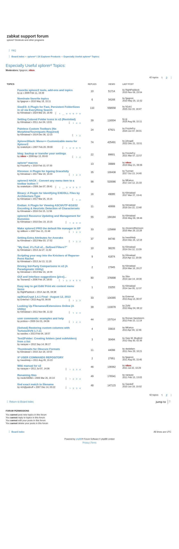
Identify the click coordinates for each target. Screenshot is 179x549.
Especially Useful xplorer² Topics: (36, 65)
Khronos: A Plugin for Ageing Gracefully (43, 171)
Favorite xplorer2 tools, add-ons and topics (45, 90)
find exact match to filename (35, 384)
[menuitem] (12, 50)
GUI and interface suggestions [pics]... (41, 276)
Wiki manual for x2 (29, 365)
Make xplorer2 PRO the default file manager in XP (49, 228)
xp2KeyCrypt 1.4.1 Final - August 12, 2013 (43, 296)
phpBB (79, 439)
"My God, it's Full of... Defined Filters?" (42, 247)
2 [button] (166, 77)
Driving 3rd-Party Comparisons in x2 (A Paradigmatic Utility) (42, 268)
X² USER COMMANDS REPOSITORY (40, 357)
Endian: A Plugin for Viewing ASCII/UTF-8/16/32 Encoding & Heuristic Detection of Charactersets (48, 207)
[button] (171, 77)
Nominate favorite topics (33, 98)
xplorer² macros (27, 162)
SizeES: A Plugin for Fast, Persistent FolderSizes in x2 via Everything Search (48, 108)
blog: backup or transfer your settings (41, 153)
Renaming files (27, 375)
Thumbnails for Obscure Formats (38, 349)
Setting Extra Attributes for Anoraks (40, 237)
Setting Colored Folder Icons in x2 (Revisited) (46, 119)
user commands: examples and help (40, 318)
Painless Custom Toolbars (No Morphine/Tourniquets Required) (38, 130)
